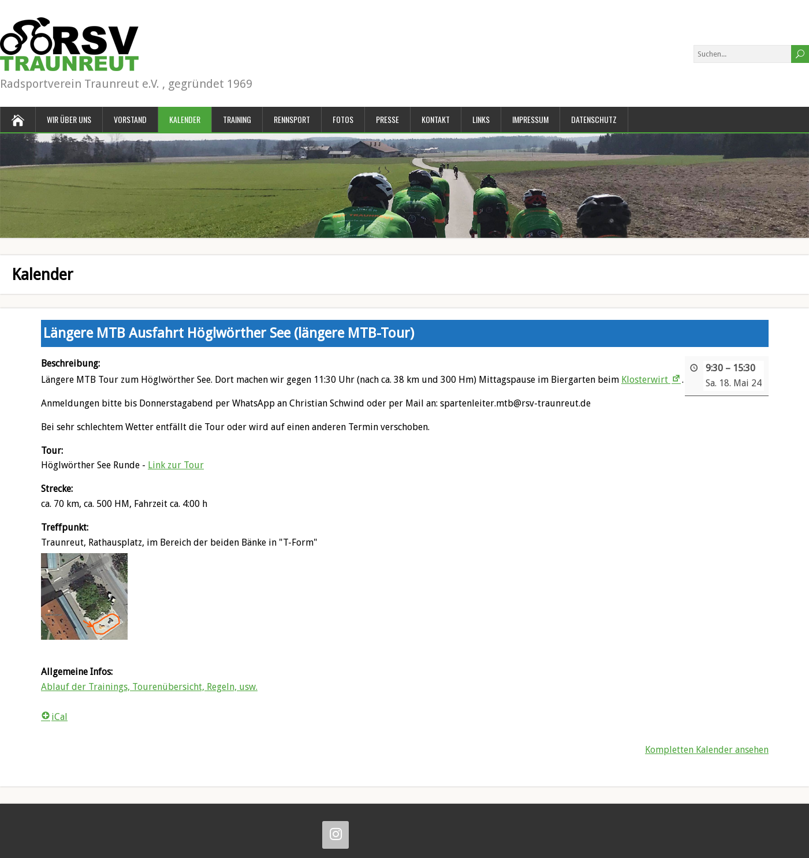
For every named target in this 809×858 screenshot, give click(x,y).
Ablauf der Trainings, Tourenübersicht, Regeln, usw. (149, 686)
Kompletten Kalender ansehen (707, 749)
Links (481, 119)
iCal (54, 716)
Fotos (343, 119)
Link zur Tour (176, 465)
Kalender (184, 119)
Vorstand (130, 119)
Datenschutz (594, 119)
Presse (387, 119)
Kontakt (436, 119)
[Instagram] (335, 835)
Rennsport (292, 119)
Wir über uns (69, 119)
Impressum (530, 119)
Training (237, 119)
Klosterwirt (651, 379)
